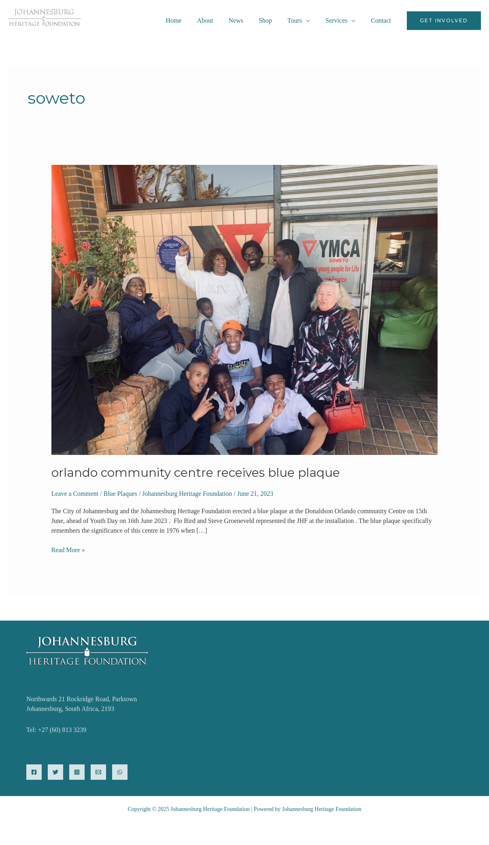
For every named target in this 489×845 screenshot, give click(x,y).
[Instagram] (77, 772)
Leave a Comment (75, 493)
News (246, 20)
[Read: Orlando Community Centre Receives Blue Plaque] (244, 309)
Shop (274, 20)
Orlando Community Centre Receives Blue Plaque (196, 472)
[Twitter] (55, 772)
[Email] (98, 772)
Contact (382, 20)
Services (340, 20)
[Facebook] (34, 772)
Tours (300, 20)
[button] (444, 20)
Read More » (68, 549)
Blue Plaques (121, 493)
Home (189, 20)
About (218, 20)
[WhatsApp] (120, 772)
